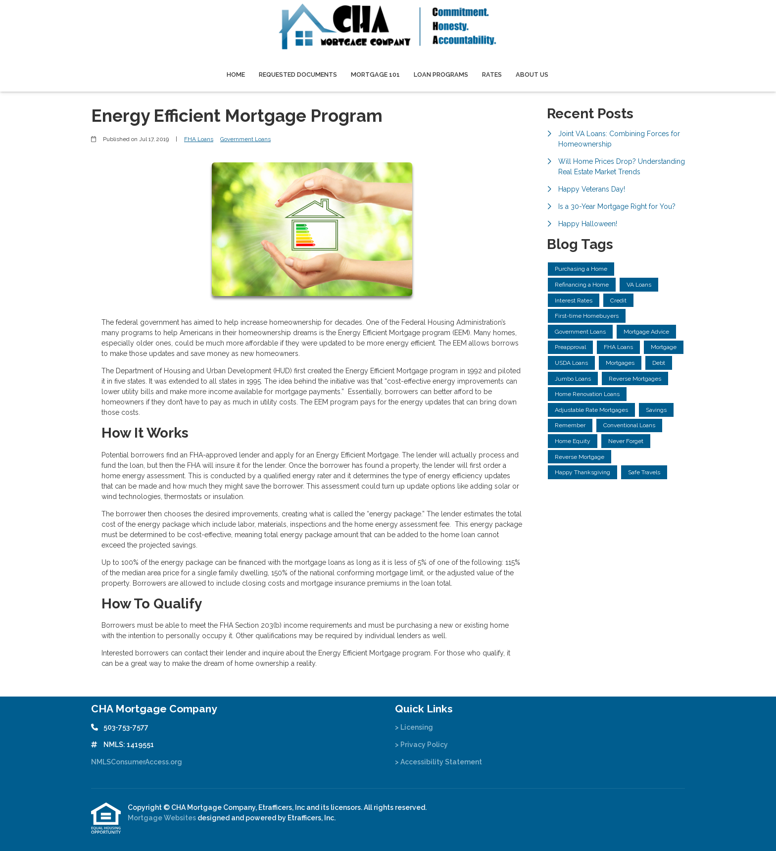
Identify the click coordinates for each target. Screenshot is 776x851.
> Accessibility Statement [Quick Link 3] (438, 762)
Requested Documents (298, 74)
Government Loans (245, 139)
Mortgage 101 (375, 74)
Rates (492, 74)
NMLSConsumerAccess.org (136, 762)
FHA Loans (198, 139)
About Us (532, 74)
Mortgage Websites (162, 818)
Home (236, 74)
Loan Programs (441, 74)
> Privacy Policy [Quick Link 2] (421, 745)
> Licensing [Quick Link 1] (414, 727)
